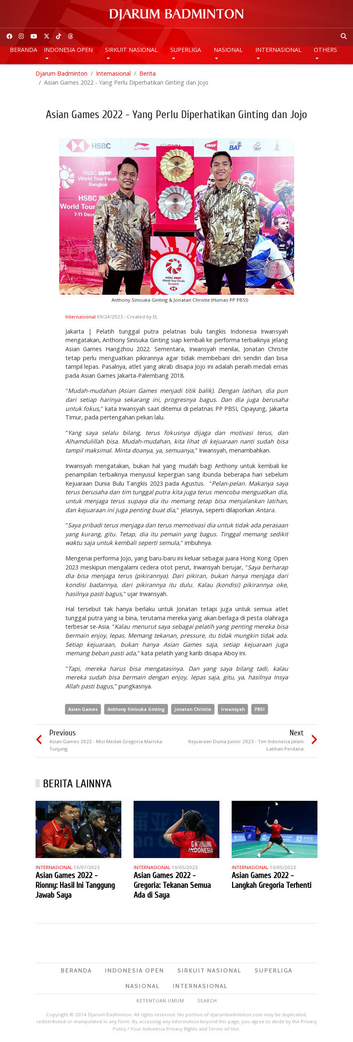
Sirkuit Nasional (131, 50)
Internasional (278, 50)
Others (325, 50)
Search (207, 1000)
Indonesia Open (68, 50)
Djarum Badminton (61, 73)
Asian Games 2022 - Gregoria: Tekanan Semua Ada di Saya (172, 885)
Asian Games (83, 709)
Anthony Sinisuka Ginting (136, 709)
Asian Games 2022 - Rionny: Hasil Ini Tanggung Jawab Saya (75, 885)
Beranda (23, 50)
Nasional (228, 50)
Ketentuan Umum (160, 1000)
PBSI (260, 709)
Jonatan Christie (192, 709)
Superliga (185, 50)
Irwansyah (233, 709)
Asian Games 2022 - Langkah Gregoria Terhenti (271, 880)
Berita (147, 73)
